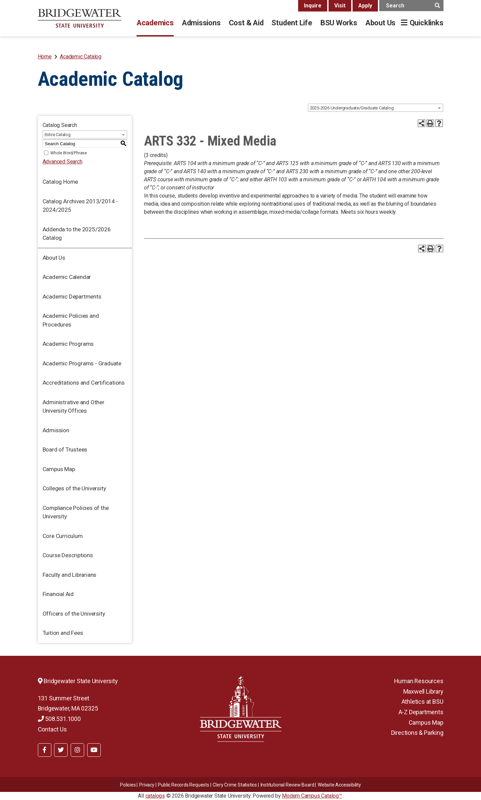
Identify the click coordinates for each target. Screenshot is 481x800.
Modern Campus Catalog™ (312, 796)
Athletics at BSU (422, 701)
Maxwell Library (423, 691)
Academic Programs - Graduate (82, 363)
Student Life (291, 23)
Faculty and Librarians (70, 574)
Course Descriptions (68, 555)
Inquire (312, 5)
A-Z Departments (421, 712)
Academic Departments (72, 296)
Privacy (146, 785)
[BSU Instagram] (77, 750)
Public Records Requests (183, 785)
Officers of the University (74, 613)
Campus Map (59, 469)
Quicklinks (426, 23)
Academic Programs (68, 343)
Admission (56, 430)
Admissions (201, 23)
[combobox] (375, 108)
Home (45, 56)
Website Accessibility (339, 785)
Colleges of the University (74, 488)
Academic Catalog (80, 56)
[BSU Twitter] (61, 750)
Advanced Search (62, 161)
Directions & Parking (417, 732)
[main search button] (437, 5)
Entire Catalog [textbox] (58, 134)
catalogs (155, 796)
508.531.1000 (59, 718)
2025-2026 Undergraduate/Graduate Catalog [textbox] (352, 107)
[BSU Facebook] (44, 750)
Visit (339, 5)
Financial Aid (58, 594)
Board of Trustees (65, 449)
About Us (380, 23)
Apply (365, 5)
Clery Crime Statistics (235, 785)
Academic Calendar (67, 277)
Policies (128, 785)
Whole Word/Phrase (68, 153)
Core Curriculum (63, 536)
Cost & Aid (246, 23)
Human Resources (418, 681)
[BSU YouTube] (94, 750)
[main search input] (411, 5)
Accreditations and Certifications (84, 382)
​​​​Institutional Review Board (287, 785)
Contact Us (52, 729)
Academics (155, 23)
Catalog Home (60, 181)
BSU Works (338, 23)
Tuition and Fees (63, 632)
